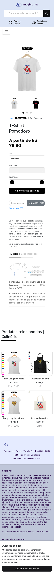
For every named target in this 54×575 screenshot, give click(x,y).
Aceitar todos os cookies (27, 568)
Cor (10, 153)
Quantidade (13, 177)
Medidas (15, 253)
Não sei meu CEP (16, 208)
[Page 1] (23, 113)
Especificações (27, 253)
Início (11, 118)
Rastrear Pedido (42, 451)
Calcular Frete (36, 203)
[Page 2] (27, 113)
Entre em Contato (14, 22)
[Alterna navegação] (6, 32)
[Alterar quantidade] (27, 182)
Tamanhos (13, 165)
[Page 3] (31, 113)
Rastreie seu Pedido (39, 22)
